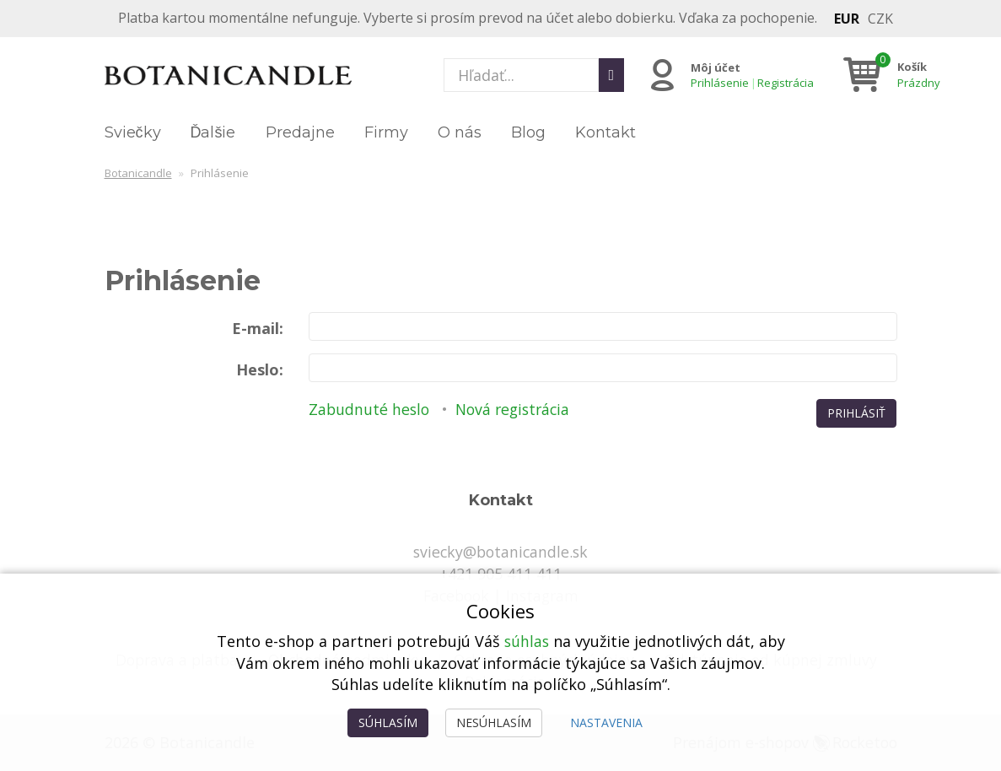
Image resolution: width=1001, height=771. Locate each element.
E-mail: (257, 328)
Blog (528, 132)
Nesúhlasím (493, 722)
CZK (880, 18)
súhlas (526, 641)
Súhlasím (387, 722)
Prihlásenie (719, 82)
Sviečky (133, 132)
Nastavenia (606, 722)
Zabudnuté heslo (370, 409)
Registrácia (784, 82)
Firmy (386, 132)
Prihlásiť (856, 413)
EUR (846, 18)
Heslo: (259, 369)
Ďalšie (213, 132)
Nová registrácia (519, 409)
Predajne (300, 132)
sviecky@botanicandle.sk (500, 552)
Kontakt (605, 132)
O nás (460, 132)
